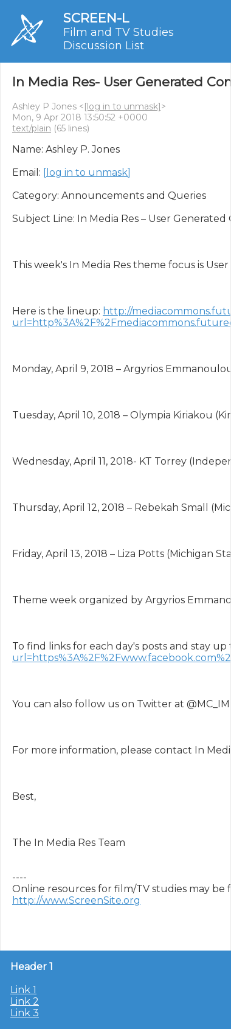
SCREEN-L (96, 18)
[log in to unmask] (122, 106)
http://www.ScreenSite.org (76, 900)
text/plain (31, 128)
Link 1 (23, 990)
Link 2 (24, 1001)
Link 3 (24, 1013)
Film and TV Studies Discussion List (118, 39)
